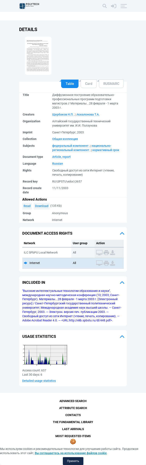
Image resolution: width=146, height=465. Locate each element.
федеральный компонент (70, 145)
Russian (57, 163)
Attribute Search (73, 408)
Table (70, 84)
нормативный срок (105, 150)
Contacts (73, 415)
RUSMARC (111, 84)
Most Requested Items (73, 436)
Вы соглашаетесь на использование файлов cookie (71, 453)
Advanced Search (73, 401)
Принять (73, 461)
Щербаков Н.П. (63, 114)
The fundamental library (73, 422)
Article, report (61, 156)
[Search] (104, 6)
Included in (33, 282)
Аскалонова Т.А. (88, 114)
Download (41, 206)
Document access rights (47, 233)
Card (88, 84)
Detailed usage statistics (39, 380)
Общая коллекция (65, 139)
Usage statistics (39, 336)
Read (27, 206)
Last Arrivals (73, 429)
